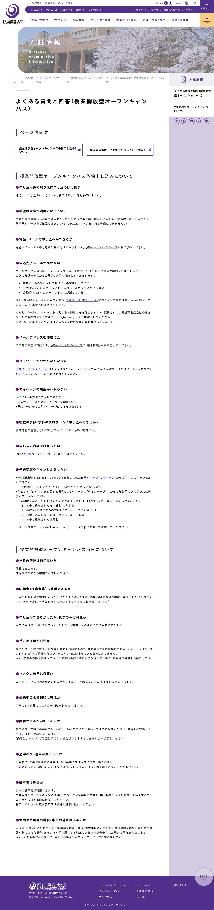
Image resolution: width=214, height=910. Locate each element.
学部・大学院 (40, 19)
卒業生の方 (51, 9)
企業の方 (80, 9)
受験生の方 (37, 9)
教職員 (51, 3)
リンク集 (140, 896)
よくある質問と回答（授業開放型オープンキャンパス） (192, 93)
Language (179, 3)
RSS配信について (145, 891)
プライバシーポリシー (110, 891)
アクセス (190, 9)
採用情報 (153, 9)
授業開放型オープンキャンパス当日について (118, 150)
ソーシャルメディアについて (114, 885)
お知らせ (138, 9)
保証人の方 (66, 9)
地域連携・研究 (126, 19)
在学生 (38, 3)
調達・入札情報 (172, 9)
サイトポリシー (107, 896)
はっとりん (67, 3)
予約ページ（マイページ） (101, 247)
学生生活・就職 (100, 19)
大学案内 (60, 19)
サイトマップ (142, 885)
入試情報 (78, 19)
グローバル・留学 (154, 19)
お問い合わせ (179, 885)
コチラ (20, 800)
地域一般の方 (95, 9)
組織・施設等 (180, 19)
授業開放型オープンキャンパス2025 (190, 109)
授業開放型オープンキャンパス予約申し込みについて (48, 150)
